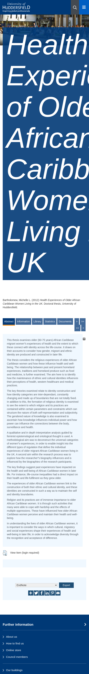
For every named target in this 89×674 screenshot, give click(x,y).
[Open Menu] (84, 7)
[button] (75, 7)
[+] (84, 339)
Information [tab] (23, 321)
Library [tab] (37, 321)
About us (11, 636)
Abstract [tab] (8, 321)
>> (82, 321)
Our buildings (14, 670)
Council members (17, 656)
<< (77, 328)
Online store (13, 650)
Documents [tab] (65, 321)
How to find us (15, 643)
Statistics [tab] (50, 321)
